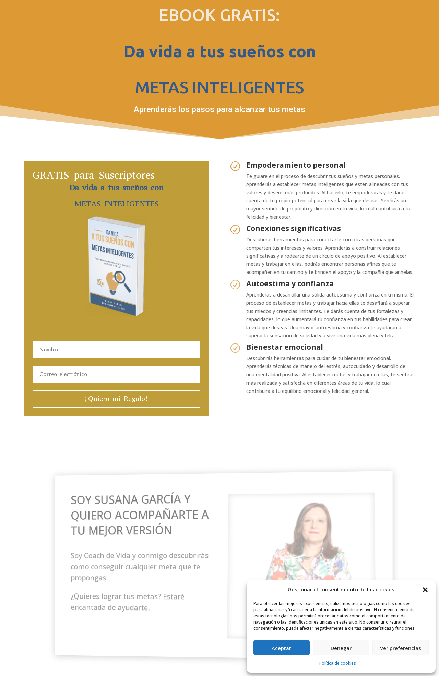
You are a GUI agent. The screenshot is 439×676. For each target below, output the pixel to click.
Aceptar (281, 647)
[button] (425, 589)
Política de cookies (337, 663)
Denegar (341, 647)
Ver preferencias (400, 647)
